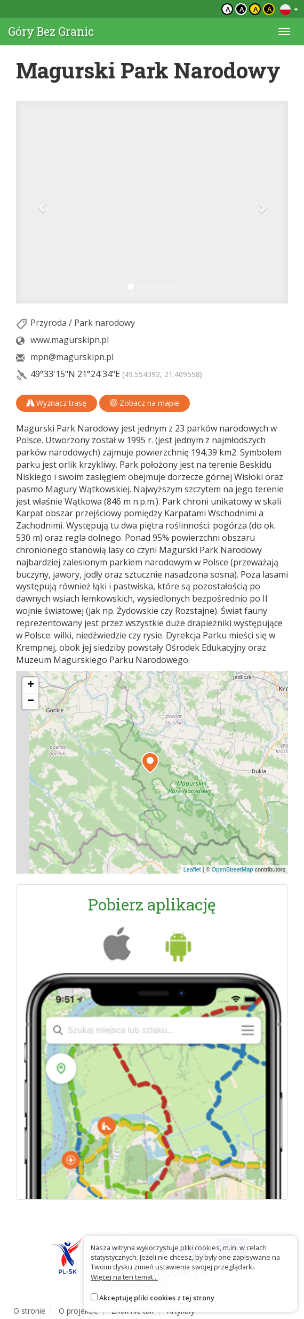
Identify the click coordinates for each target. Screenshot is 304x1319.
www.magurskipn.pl (69, 340)
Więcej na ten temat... (124, 1277)
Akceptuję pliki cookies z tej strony (156, 1297)
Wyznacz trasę (56, 403)
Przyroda (48, 323)
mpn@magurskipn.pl (72, 357)
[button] (36, 202)
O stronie (29, 1311)
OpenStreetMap (232, 869)
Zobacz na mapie (144, 403)
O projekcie (78, 1311)
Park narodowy (104, 323)
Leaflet (192, 869)
